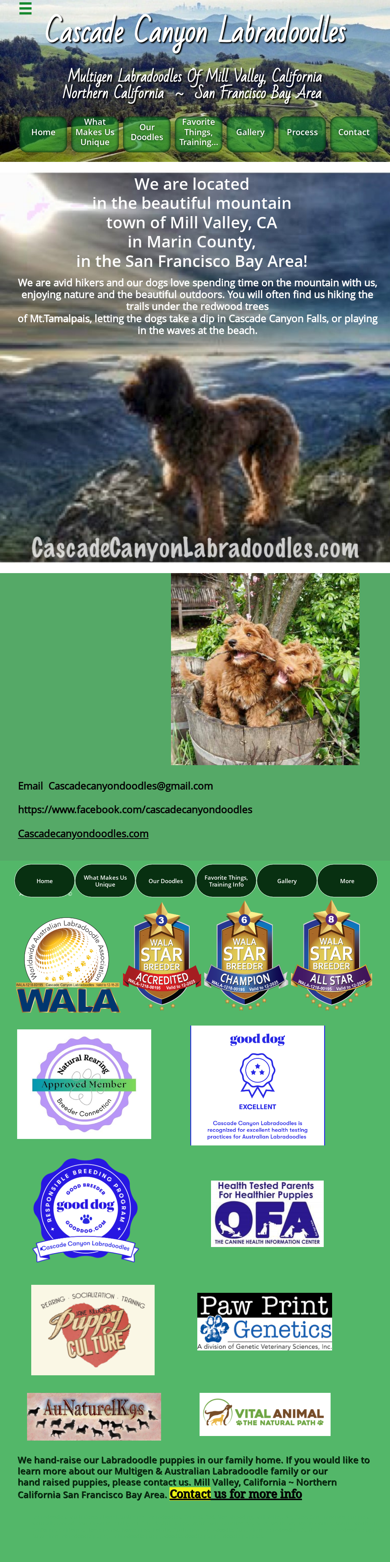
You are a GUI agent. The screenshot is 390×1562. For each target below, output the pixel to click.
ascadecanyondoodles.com (86, 833)
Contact (190, 1494)
